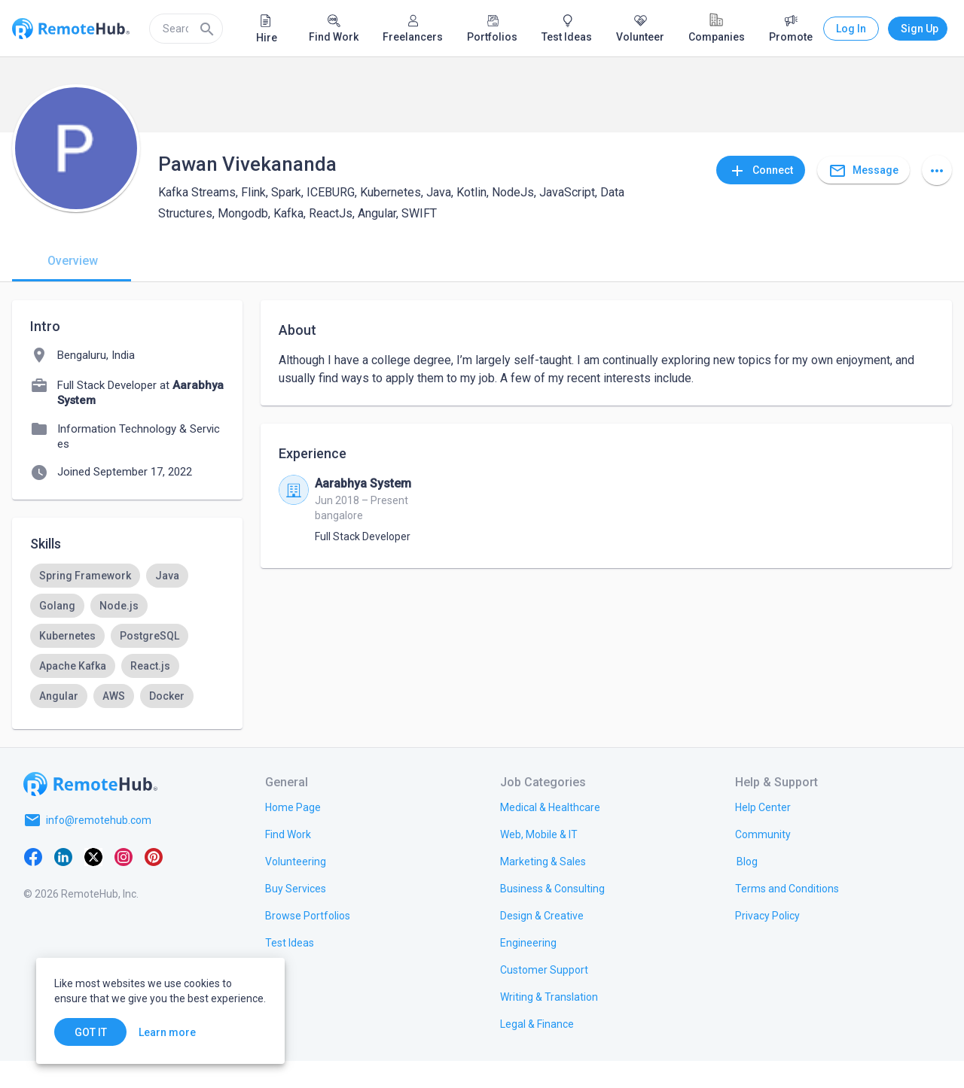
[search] (186, 28)
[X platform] (93, 883)
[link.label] (763, 833)
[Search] (207, 29)
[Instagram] (123, 883)
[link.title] (293, 833)
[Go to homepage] (90, 811)
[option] (85, 576)
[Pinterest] (154, 883)
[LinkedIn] (63, 883)
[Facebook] (33, 883)
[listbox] (127, 651)
